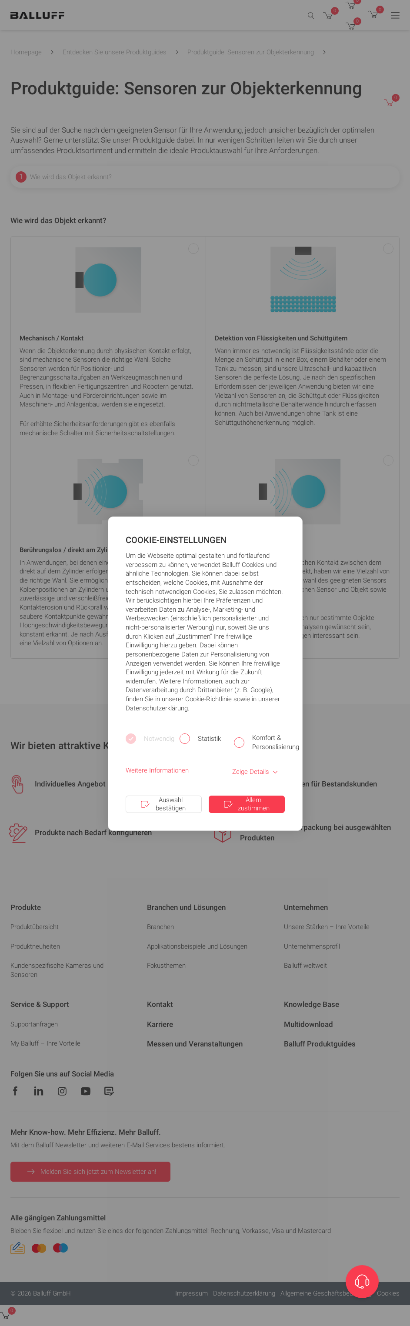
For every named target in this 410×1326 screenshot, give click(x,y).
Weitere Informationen (157, 770)
